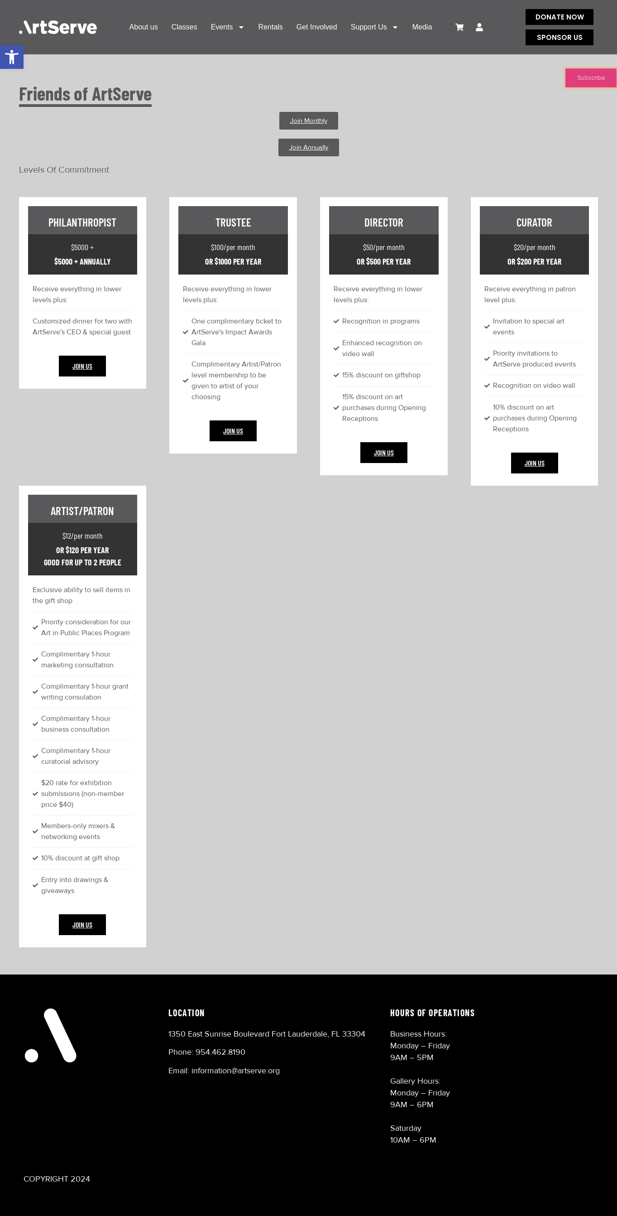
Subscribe (591, 78)
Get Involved (317, 27)
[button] (12, 57)
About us (143, 27)
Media (422, 27)
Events (228, 27)
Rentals (270, 27)
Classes (184, 27)
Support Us (375, 27)
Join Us (82, 366)
